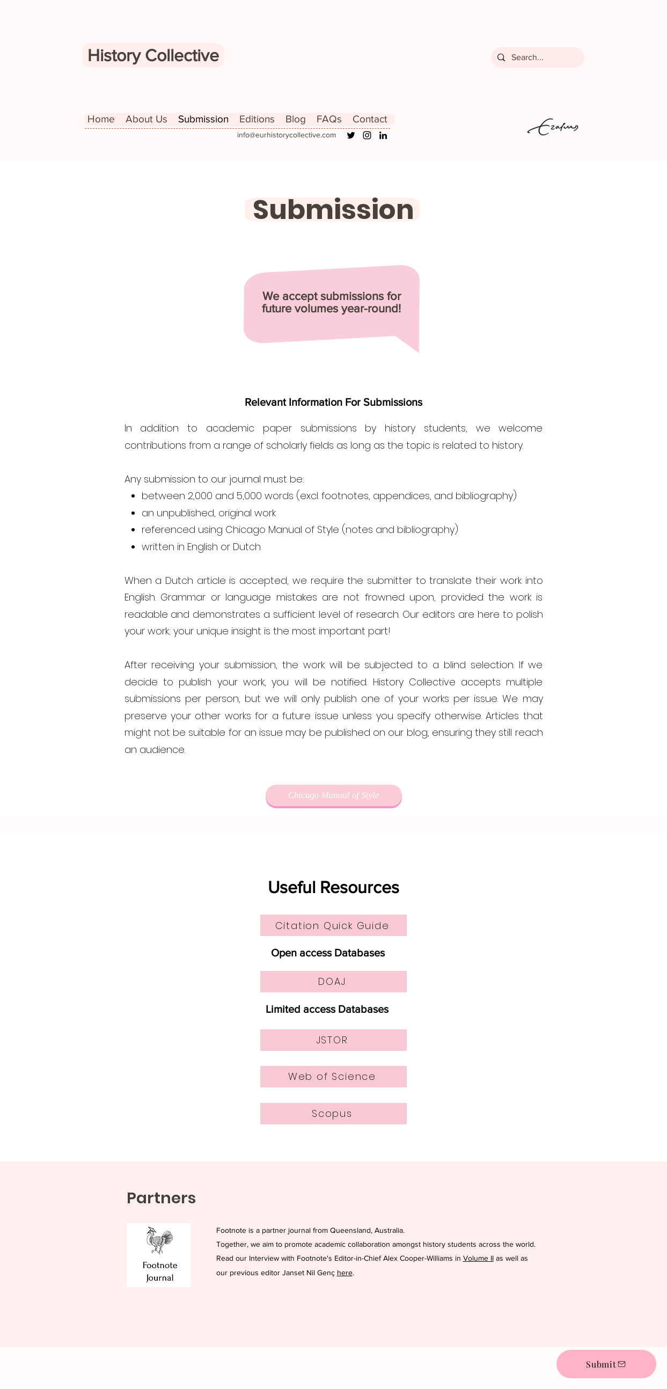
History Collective (153, 55)
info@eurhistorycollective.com (286, 134)
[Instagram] (367, 135)
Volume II (478, 1258)
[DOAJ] (333, 981)
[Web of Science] (333, 1076)
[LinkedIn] (383, 135)
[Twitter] (351, 135)
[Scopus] (333, 1113)
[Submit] (606, 1364)
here (345, 1272)
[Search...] (536, 57)
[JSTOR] (333, 1040)
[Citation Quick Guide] (333, 925)
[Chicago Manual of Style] (334, 795)
